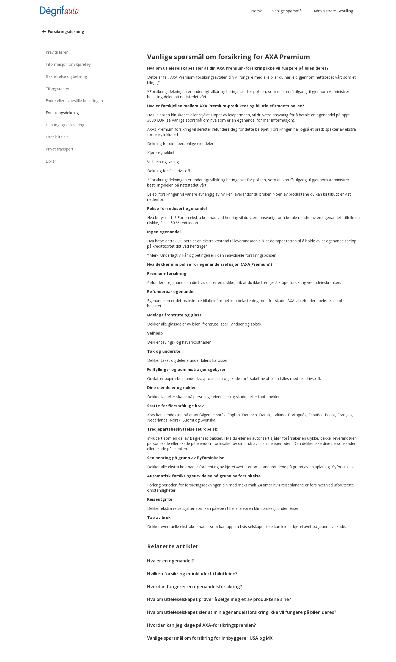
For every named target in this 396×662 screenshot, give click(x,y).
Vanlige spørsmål (287, 10)
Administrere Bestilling (333, 10)
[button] (257, 11)
